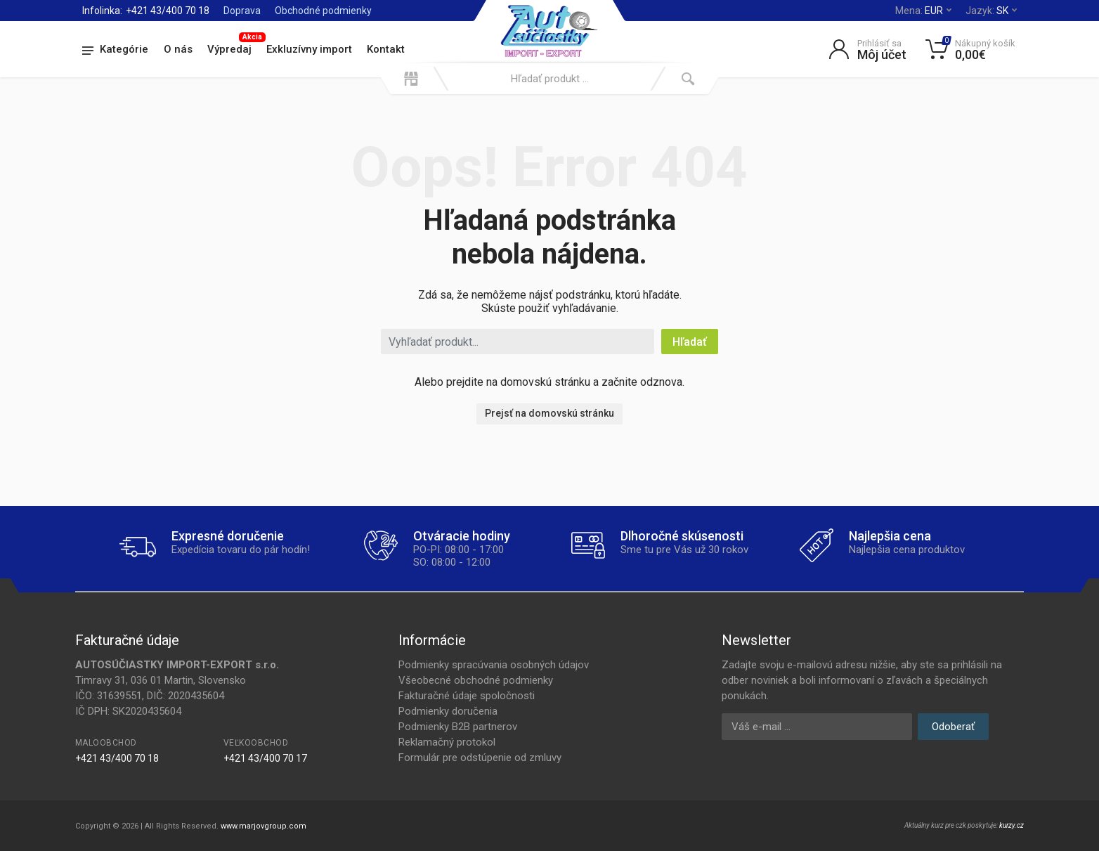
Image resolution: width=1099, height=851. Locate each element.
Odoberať (953, 726)
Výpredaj (233, 47)
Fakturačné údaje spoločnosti (466, 695)
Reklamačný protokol (446, 742)
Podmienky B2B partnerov (457, 726)
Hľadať (689, 342)
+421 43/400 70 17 (265, 758)
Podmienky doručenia (448, 711)
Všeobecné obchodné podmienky (475, 680)
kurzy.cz (1011, 825)
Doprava (242, 10)
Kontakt (386, 49)
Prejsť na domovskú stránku (549, 413)
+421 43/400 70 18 (167, 10)
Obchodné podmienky (323, 10)
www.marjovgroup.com (263, 826)
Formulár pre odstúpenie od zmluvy (479, 757)
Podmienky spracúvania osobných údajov (493, 664)
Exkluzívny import (309, 49)
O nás (178, 49)
